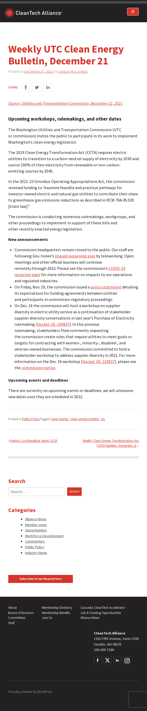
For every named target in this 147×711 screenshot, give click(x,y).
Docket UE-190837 (53, 324)
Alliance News (36, 519)
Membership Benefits (56, 613)
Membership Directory (57, 607)
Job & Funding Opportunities (100, 613)
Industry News (36, 552)
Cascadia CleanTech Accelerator (102, 607)
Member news (36, 524)
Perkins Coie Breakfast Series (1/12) (33, 441)
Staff (11, 623)
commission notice (38, 367)
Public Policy (31, 419)
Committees (16, 618)
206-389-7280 (104, 649)
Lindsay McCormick (73, 71)
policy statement (106, 287)
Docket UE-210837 (98, 361)
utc (103, 419)
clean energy (59, 419)
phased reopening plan (75, 255)
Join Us (47, 618)
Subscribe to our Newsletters (40, 579)
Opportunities (36, 530)
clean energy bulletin (84, 419)
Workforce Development (44, 536)
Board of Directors (21, 613)
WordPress (44, 692)
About (12, 607)
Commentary (35, 541)
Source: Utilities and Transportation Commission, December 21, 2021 (65, 103)
